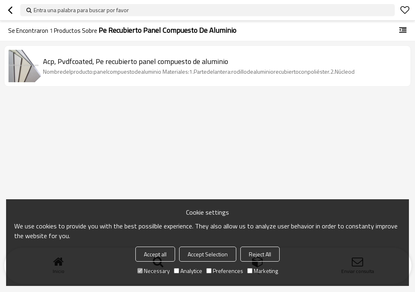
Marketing (262, 270)
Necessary (153, 270)
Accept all (155, 254)
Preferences (224, 270)
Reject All (260, 254)
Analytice (188, 270)
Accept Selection (208, 254)
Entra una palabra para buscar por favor (81, 10)
